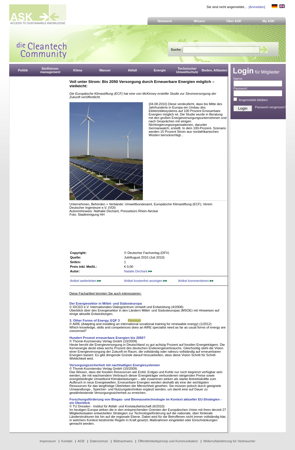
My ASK (268, 21)
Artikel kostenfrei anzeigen (145, 280)
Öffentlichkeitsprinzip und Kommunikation (168, 441)
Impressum (48, 441)
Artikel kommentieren (195, 280)
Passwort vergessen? (270, 107)
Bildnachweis (123, 441)
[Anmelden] (257, 7)
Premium (134, 320)
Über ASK (234, 21)
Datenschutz (99, 441)
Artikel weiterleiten (85, 280)
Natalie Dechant (138, 271)
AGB (80, 441)
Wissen (199, 21)
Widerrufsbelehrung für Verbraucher (229, 441)
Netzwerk (165, 21)
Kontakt (67, 441)
